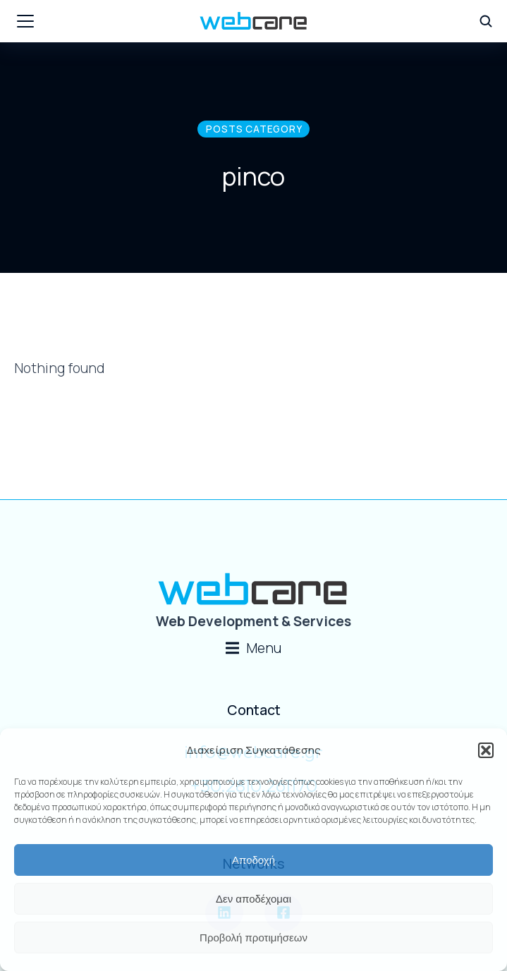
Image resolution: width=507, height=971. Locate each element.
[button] (486, 750)
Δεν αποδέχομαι (253, 899)
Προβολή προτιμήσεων (253, 937)
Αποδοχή (253, 860)
